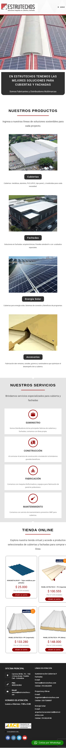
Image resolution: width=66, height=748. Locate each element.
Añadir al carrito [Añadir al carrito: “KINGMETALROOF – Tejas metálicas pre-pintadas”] (21, 595)
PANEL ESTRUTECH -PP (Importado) (21, 637)
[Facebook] (7, 737)
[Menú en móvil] (61, 7)
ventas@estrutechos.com (21, 693)
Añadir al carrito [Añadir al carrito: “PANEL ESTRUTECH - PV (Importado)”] (54, 599)
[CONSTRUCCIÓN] (33, 442)
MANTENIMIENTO (33, 506)
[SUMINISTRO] (33, 414)
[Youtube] (24, 737)
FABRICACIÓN (33, 478)
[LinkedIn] (19, 737)
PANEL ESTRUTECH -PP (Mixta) (54, 637)
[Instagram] (13, 737)
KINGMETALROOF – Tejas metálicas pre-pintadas (21, 582)
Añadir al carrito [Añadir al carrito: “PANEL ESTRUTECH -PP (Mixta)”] (54, 650)
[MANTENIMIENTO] (33, 498)
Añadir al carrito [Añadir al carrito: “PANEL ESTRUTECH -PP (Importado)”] (21, 650)
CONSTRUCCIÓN (33, 450)
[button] (47, 742)
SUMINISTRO (33, 422)
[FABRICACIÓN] (33, 470)
